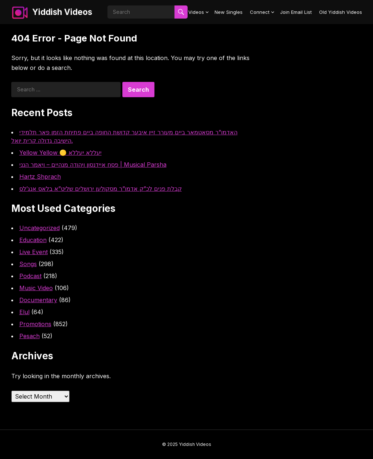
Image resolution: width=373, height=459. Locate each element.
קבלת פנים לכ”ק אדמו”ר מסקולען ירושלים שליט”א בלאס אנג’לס (100, 188)
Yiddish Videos (62, 12)
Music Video (36, 288)
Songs (28, 264)
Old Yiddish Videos (340, 12)
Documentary (38, 300)
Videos (196, 12)
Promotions (35, 324)
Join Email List (296, 12)
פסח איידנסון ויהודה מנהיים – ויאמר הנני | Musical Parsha (92, 164)
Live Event (33, 252)
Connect (260, 12)
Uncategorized (39, 228)
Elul (24, 312)
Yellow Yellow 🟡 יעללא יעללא (60, 152)
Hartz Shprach (40, 176)
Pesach (29, 336)
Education (33, 240)
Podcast (30, 276)
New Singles (229, 12)
